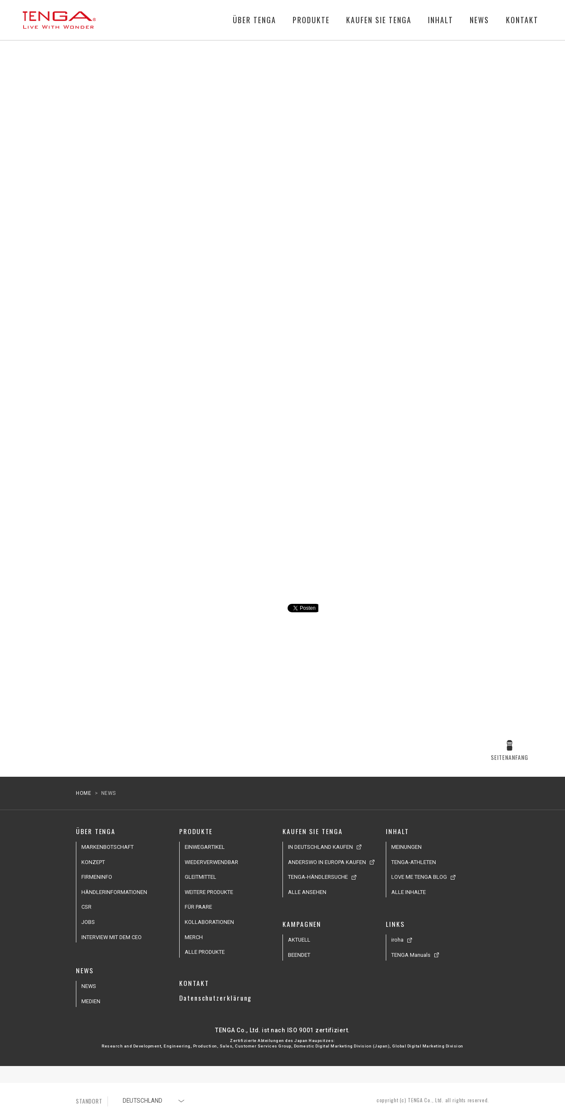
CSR (86, 907)
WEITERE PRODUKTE (209, 892)
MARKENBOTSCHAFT (107, 847)
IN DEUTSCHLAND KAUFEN (320, 847)
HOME (83, 793)
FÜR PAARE (198, 907)
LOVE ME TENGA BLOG (419, 877)
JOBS (88, 922)
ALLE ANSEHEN (307, 892)
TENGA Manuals (410, 955)
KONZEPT (93, 862)
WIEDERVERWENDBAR (211, 862)
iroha (397, 940)
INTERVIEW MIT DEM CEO (111, 937)
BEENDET (299, 955)
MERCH (194, 937)
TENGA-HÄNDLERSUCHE (318, 877)
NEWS (479, 20)
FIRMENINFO (96, 877)
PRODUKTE (311, 20)
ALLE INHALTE (408, 892)
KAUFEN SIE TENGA (379, 20)
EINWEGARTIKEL (205, 847)
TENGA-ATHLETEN (413, 862)
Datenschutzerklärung (215, 998)
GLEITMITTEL (200, 877)
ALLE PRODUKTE (205, 952)
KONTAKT (522, 20)
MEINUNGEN (406, 847)
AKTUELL (299, 940)
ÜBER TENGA (254, 20)
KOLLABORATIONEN (209, 922)
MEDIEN (90, 1001)
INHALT (440, 20)
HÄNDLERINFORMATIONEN (114, 892)
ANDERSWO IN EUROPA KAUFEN (327, 862)
